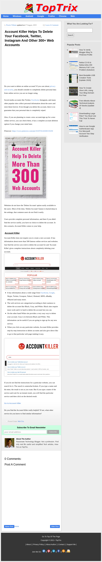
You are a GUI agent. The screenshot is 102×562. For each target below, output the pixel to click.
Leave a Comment (52, 25)
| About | (28, 544)
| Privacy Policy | (38, 544)
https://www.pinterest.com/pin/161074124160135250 (32, 131)
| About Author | (51, 544)
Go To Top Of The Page (51, 537)
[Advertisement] (31, 67)
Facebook (35, 100)
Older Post (55, 526)
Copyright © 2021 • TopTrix (51, 540)
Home (5, 16)
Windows (17, 16)
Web (73, 16)
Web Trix (21, 421)
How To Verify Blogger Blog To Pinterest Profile (85, 52)
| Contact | (61, 544)
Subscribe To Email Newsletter (31, 428)
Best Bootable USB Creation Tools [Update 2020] (87, 77)
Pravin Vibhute (11, 25)
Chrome (62, 16)
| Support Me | (71, 544)
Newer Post (9, 526)
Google (40, 16)
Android (29, 16)
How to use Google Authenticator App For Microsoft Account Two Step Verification (87, 131)
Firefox (51, 16)
